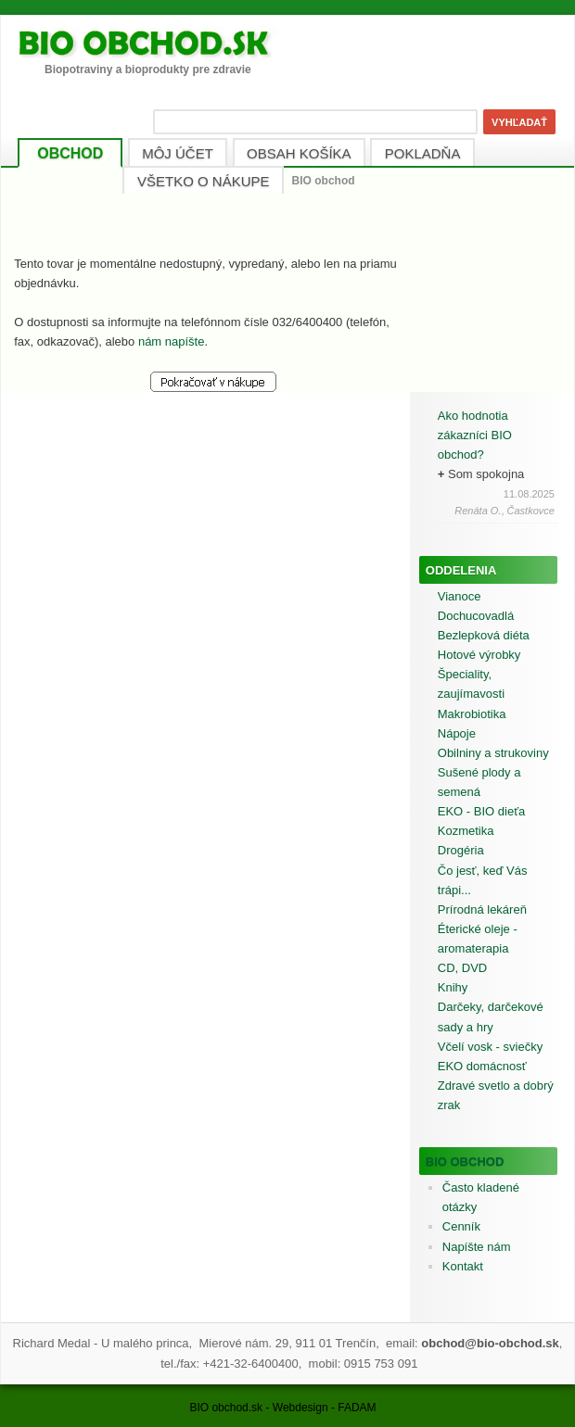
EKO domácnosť (482, 1066)
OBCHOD (70, 153)
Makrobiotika (472, 714)
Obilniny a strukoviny (493, 753)
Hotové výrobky (479, 655)
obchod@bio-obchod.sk (489, 1343)
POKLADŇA (423, 153)
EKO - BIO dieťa (481, 811)
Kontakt (462, 1266)
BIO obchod (465, 1161)
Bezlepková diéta (484, 635)
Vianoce (459, 596)
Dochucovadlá (476, 616)
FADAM (357, 1407)
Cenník (461, 1226)
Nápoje (457, 733)
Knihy (453, 987)
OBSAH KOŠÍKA (299, 153)
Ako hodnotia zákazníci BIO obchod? (475, 435)
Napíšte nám (476, 1247)
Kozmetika (466, 831)
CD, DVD (462, 968)
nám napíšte (171, 341)
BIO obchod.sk (225, 1407)
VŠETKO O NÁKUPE (203, 181)
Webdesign (300, 1407)
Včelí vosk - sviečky (490, 1047)
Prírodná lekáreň (482, 909)
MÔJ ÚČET (177, 153)
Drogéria (461, 850)
